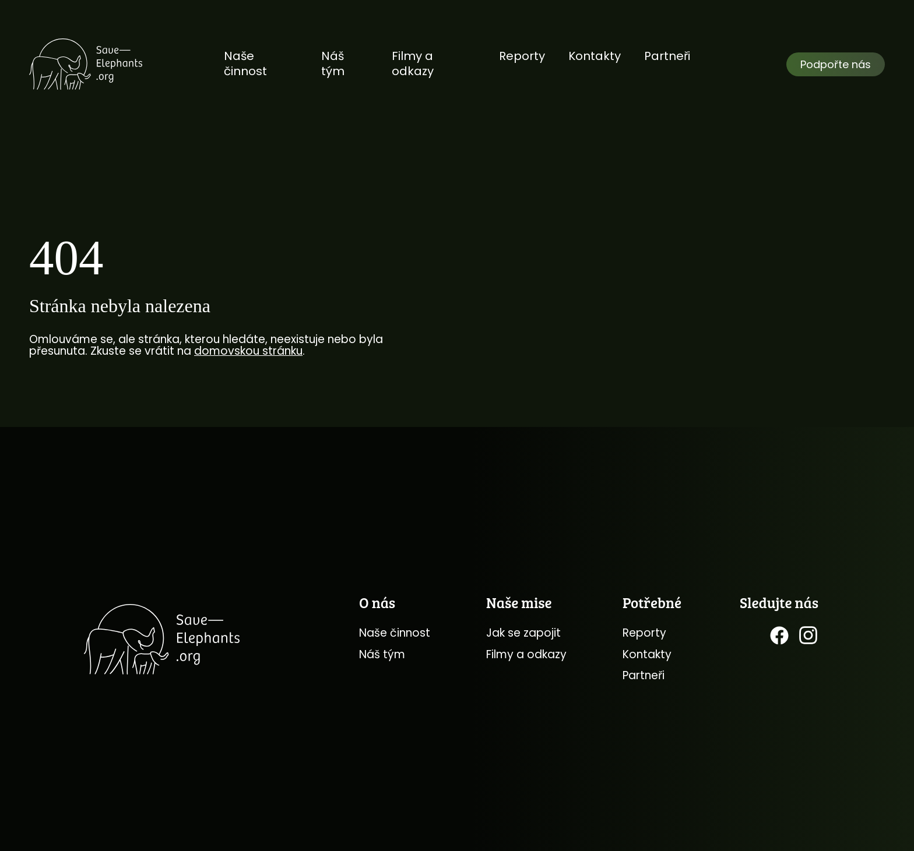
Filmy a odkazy (413, 63)
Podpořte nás (835, 64)
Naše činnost (245, 63)
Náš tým (332, 63)
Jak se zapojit (523, 633)
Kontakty (594, 56)
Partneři (667, 56)
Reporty (522, 56)
